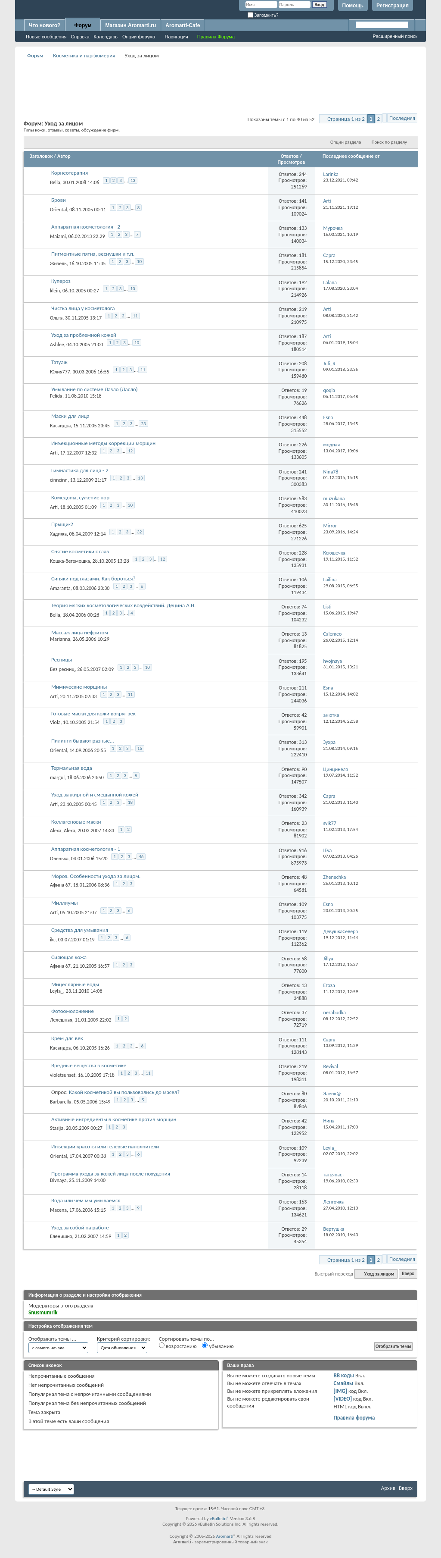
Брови (58, 200)
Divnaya (58, 1180)
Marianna (60, 639)
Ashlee (57, 345)
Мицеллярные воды (75, 984)
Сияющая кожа (69, 957)
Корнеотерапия (69, 172)
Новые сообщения (46, 36)
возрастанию (178, 1345)
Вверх (408, 1274)
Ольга (56, 317)
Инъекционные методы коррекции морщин (103, 443)
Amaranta (60, 588)
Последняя (402, 118)
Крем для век (67, 1038)
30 (130, 505)
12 (130, 451)
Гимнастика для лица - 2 (80, 470)
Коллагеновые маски (76, 821)
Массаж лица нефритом (79, 632)
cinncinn (59, 480)
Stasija (56, 1128)
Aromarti (224, 1536)
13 (132, 180)
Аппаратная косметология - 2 (85, 226)
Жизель (58, 263)
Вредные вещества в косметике (88, 1065)
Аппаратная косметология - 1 (85, 849)
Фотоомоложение (72, 1011)
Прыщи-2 (62, 524)
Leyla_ (56, 991)
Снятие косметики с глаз (80, 551)
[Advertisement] (220, 80)
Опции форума (138, 36)
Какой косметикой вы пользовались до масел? (124, 1092)
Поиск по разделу (389, 142)
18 (130, 802)
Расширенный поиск (395, 36)
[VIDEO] (342, 1398)
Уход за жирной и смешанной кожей (94, 794)
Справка (80, 36)
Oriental (58, 209)
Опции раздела (345, 142)
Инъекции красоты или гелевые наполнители (105, 1146)
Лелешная (61, 1020)
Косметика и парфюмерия (84, 55)
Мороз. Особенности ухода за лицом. (95, 876)
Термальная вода (71, 768)
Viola (55, 722)
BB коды (343, 1375)
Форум (82, 25)
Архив (388, 1488)
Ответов (290, 156)
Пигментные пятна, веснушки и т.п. (92, 254)
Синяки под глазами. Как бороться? (93, 578)
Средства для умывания (79, 930)
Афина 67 (60, 885)
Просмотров (291, 162)
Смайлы (343, 1383)
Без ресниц (62, 669)
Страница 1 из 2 (346, 119)
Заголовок (41, 156)
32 (139, 532)
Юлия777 (60, 372)
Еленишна (61, 1236)
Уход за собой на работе (80, 1227)
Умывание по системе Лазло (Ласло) (94, 389)
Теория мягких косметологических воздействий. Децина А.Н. (123, 605)
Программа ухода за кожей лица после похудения (110, 1173)
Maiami (58, 236)
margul (57, 777)
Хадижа (58, 534)
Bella (55, 182)
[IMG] (340, 1391)
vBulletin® (219, 1518)
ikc (53, 940)
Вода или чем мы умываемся (86, 1200)
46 (141, 856)
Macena (58, 1210)
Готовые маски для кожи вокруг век (93, 713)
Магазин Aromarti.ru (130, 25)
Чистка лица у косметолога (83, 308)
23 (143, 423)
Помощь (352, 6)
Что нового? (44, 25)
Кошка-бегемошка (70, 561)
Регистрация (392, 6)
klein (55, 291)
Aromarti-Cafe (182, 25)
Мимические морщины (79, 686)
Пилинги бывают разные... (82, 740)
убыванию (217, 1345)
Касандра (60, 426)
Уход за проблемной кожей (83, 335)
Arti (54, 453)
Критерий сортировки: (123, 1338)
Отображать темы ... (52, 1338)
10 (139, 261)
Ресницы (61, 659)
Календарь (106, 36)
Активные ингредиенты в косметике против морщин (113, 1119)
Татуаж (59, 362)
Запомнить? (263, 15)
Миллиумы (64, 903)
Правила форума (354, 1417)
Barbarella (60, 1102)
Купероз (61, 281)
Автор (64, 156)
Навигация (176, 36)
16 (139, 748)
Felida (56, 396)
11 (135, 316)
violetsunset (62, 1075)
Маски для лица (70, 416)
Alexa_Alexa (62, 831)
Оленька (59, 859)
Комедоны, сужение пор (80, 497)
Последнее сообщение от (351, 156)
